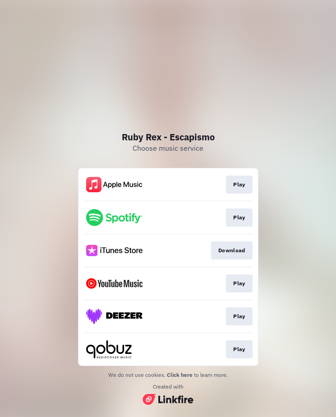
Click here (180, 374)
